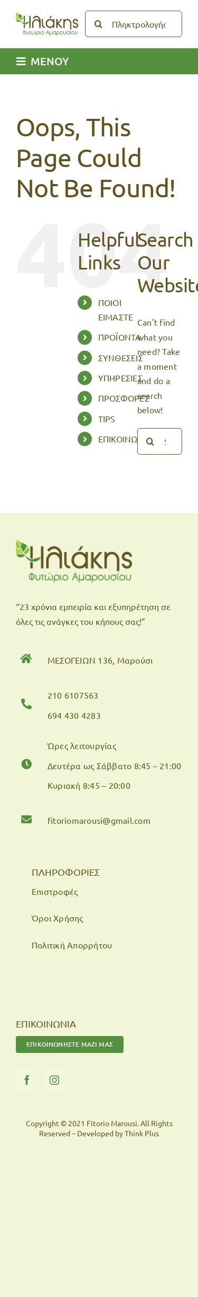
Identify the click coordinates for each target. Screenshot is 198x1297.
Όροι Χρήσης (57, 917)
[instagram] (54, 1080)
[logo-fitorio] (47, 16)
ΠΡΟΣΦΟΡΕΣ (123, 398)
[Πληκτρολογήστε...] (133, 24)
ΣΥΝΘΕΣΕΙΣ (120, 357)
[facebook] (27, 1080)
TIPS (107, 418)
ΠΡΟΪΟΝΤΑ (120, 337)
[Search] (98, 24)
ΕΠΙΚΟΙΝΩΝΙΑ (125, 438)
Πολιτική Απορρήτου (72, 944)
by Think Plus (137, 1133)
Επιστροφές (55, 891)
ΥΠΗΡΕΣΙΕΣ (120, 377)
